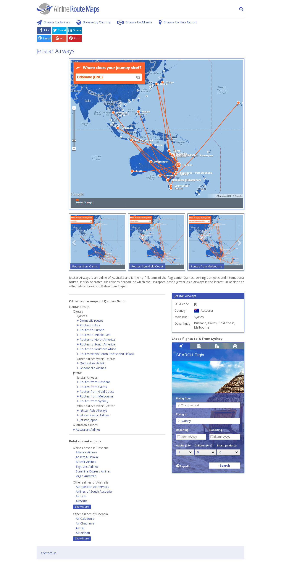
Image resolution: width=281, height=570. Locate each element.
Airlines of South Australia (94, 491)
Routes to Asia (90, 325)
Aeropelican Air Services (92, 487)
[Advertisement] (164, 35)
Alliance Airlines (86, 452)
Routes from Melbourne (96, 396)
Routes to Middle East (95, 335)
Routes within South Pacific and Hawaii (107, 354)
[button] (74, 242)
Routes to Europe (92, 330)
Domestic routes (91, 320)
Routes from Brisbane (95, 382)
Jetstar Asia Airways (93, 410)
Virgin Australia (86, 476)
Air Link (81, 496)
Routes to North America (97, 339)
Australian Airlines (88, 429)
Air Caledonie (85, 518)
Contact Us (49, 553)
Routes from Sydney (94, 401)
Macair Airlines (86, 462)
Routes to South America (97, 344)
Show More (82, 506)
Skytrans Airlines (87, 466)
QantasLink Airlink (92, 363)
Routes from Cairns (93, 387)
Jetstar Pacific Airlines (95, 415)
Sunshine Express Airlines (93, 471)
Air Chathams (85, 523)
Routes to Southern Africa (98, 349)
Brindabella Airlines (93, 368)
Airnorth (81, 501)
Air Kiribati (83, 533)
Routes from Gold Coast (97, 391)
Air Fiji (80, 528)
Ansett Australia (87, 457)
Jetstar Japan (88, 420)
